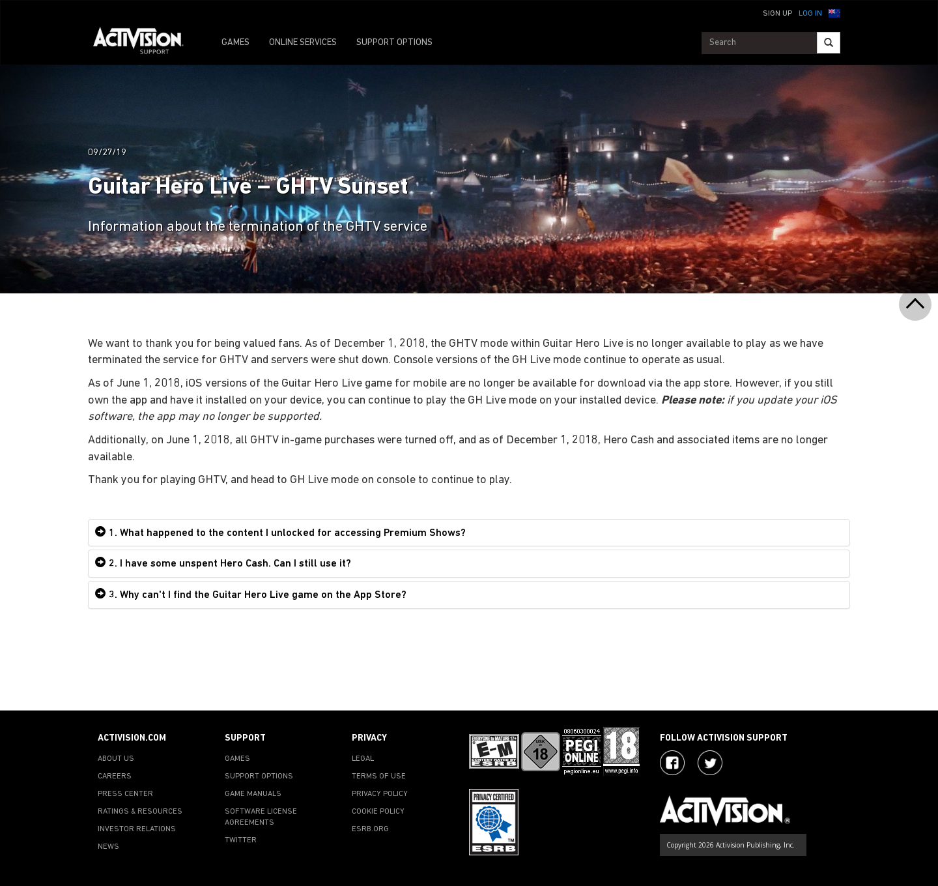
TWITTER (241, 840)
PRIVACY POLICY (380, 794)
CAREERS (115, 776)
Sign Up (777, 14)
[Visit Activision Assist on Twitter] (710, 762)
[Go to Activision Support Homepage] (145, 43)
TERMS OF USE (379, 776)
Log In (810, 14)
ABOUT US (116, 759)
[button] (834, 12)
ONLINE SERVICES (303, 43)
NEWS (108, 847)
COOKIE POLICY (378, 812)
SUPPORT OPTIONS (394, 43)
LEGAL (363, 759)
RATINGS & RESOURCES (140, 812)
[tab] (469, 533)
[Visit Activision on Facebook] (672, 762)
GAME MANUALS (253, 794)
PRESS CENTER (125, 794)
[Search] (828, 42)
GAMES (235, 43)
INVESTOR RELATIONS (137, 829)
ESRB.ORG (370, 829)
